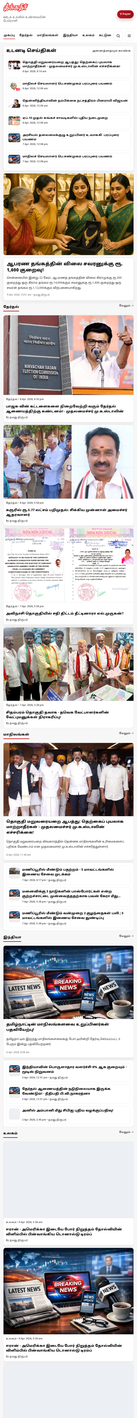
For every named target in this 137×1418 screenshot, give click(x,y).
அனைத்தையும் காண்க (111, 51)
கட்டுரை (106, 35)
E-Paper (125, 14)
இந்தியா (70, 35)
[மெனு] (129, 35)
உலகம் (88, 35)
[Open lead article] (68, 214)
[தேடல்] (118, 35)
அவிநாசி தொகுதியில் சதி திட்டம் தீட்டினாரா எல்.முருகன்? (65, 614)
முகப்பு (9, 35)
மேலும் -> (126, 306)
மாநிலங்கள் (47, 35)
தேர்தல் (26, 35)
